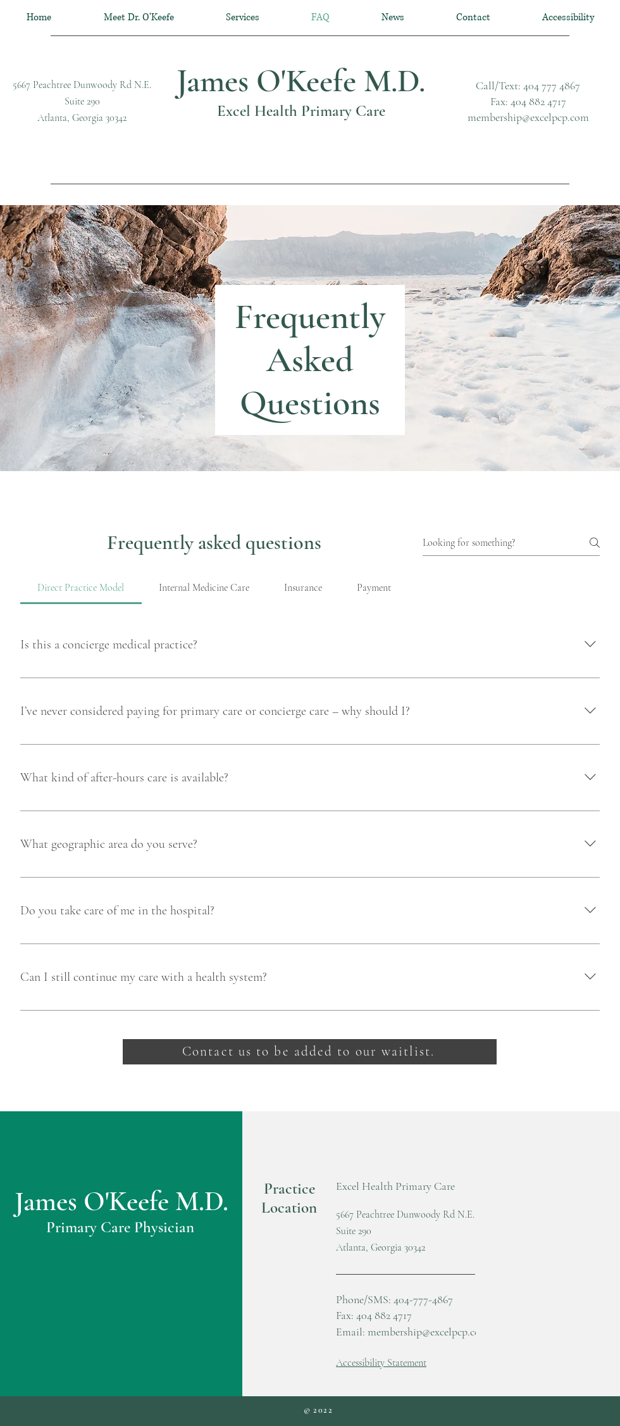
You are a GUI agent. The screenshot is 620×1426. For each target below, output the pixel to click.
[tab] (81, 587)
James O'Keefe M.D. (301, 81)
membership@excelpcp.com (528, 117)
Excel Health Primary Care (301, 110)
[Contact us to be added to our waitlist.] (310, 1051)
